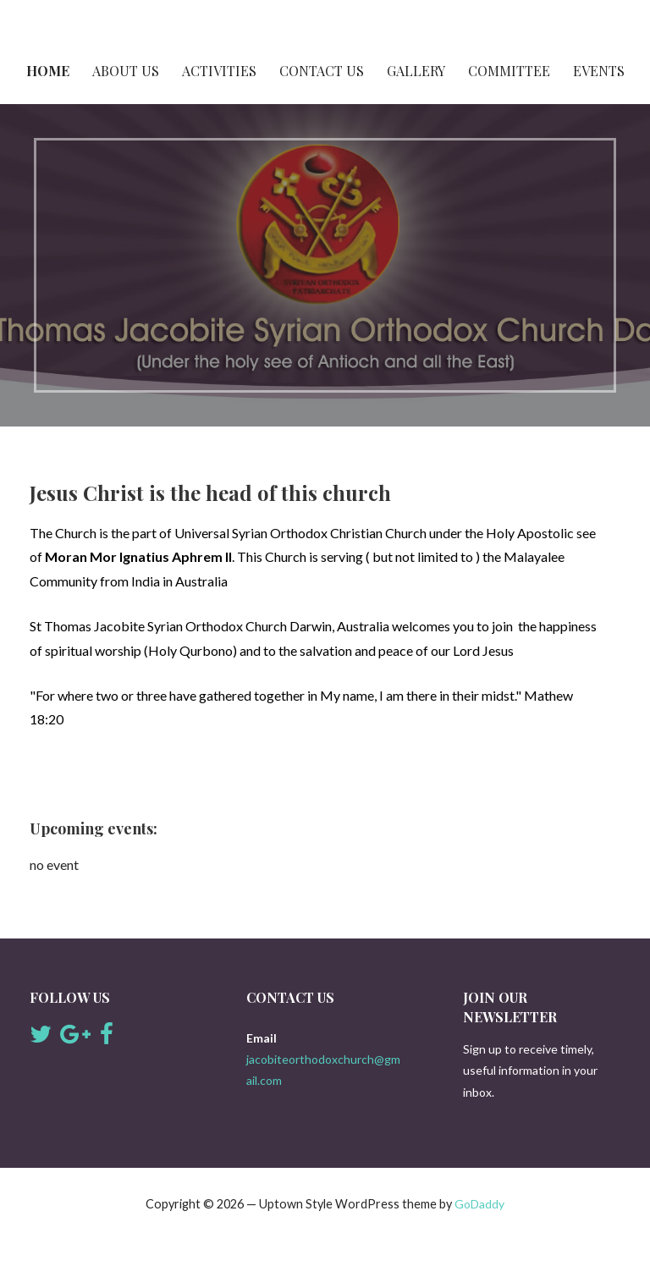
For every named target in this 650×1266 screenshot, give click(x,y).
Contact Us (321, 71)
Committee (509, 71)
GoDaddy (479, 1204)
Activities (219, 71)
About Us (125, 71)
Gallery (416, 71)
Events (599, 71)
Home (47, 71)
